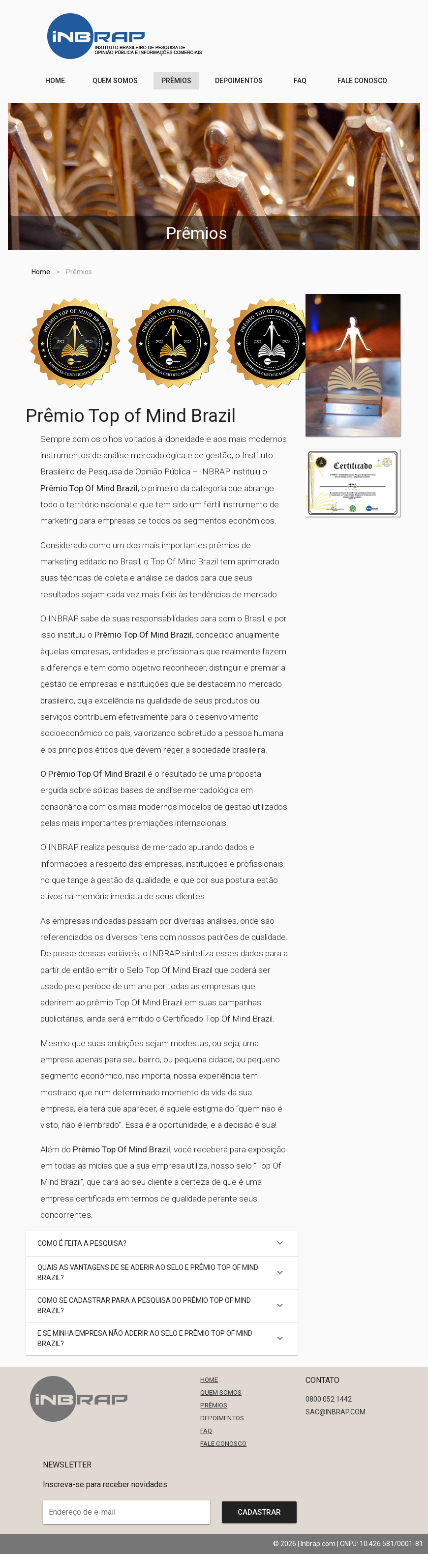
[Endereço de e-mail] (119, 1512)
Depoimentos (222, 1418)
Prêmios (213, 1405)
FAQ (206, 1431)
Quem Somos (221, 1392)
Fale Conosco (223, 1443)
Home (40, 272)
